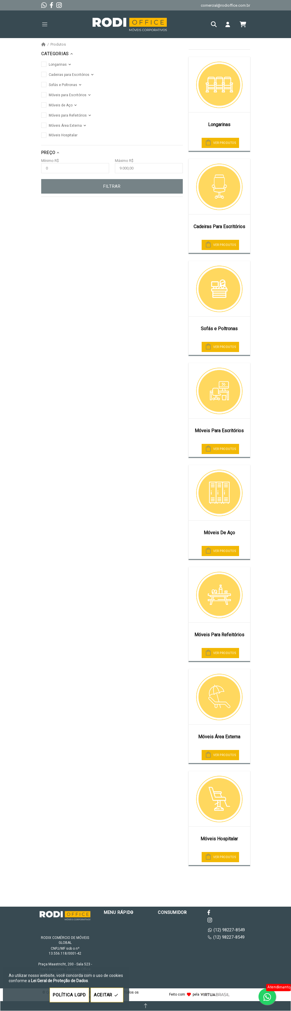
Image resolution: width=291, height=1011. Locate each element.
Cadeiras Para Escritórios (219, 226)
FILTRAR (112, 186)
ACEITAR (107, 995)
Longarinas (219, 124)
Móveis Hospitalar (219, 839)
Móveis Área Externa (219, 737)
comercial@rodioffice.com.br (225, 5)
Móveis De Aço (219, 532)
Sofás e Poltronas (219, 328)
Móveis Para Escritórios (219, 430)
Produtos (58, 44)
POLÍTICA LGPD (69, 995)
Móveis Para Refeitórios (219, 634)
